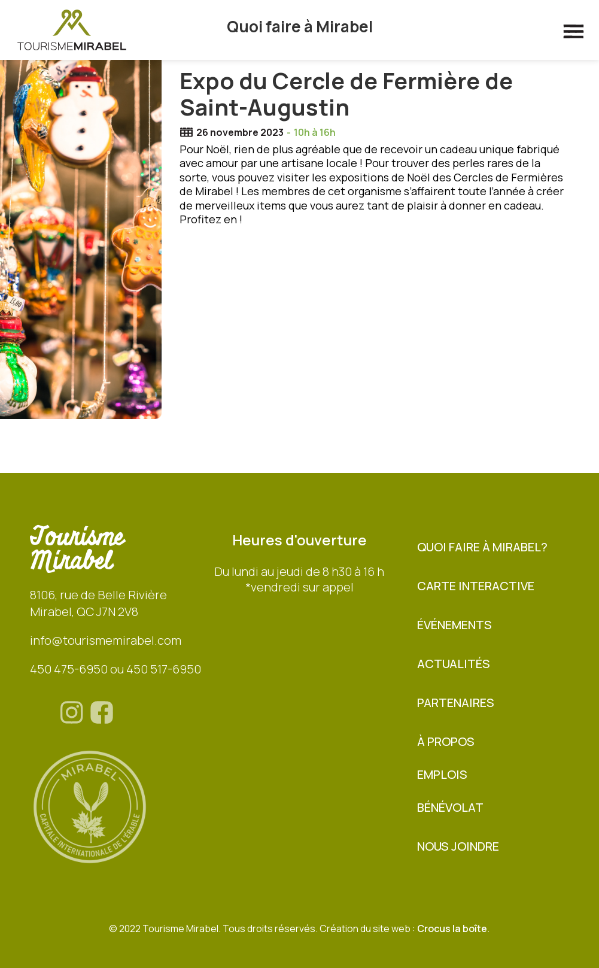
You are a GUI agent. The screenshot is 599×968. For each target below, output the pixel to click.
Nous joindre (458, 846)
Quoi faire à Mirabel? (482, 547)
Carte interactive (475, 586)
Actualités (453, 664)
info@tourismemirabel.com (105, 640)
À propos (446, 741)
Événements (454, 625)
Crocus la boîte (452, 928)
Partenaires (455, 702)
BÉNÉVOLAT (450, 807)
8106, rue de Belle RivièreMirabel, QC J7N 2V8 (98, 603)
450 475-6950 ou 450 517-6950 (115, 669)
